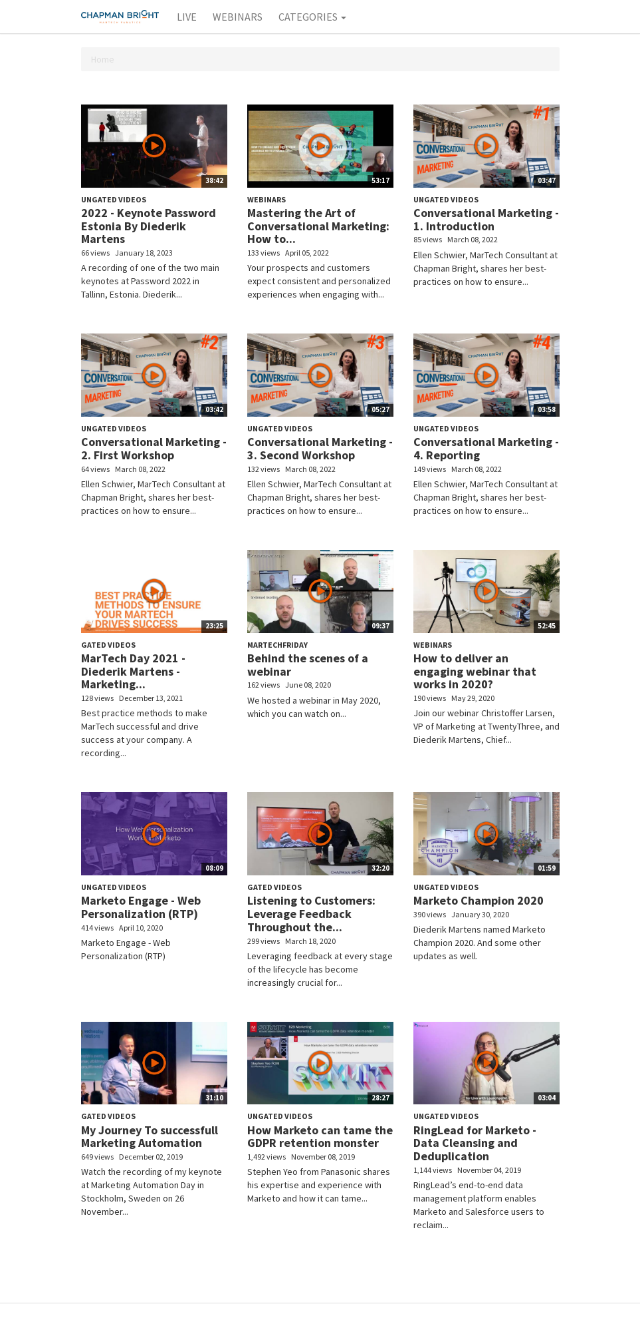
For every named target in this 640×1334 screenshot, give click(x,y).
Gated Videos (108, 645)
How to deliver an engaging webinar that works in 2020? (474, 671)
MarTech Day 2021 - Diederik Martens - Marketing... (133, 671)
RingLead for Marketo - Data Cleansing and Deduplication (474, 1143)
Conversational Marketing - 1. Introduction (486, 219)
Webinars (238, 16)
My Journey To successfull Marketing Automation (149, 1136)
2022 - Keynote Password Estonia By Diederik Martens (148, 226)
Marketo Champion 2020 (478, 900)
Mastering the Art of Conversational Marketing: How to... (318, 226)
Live (187, 16)
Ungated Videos (113, 199)
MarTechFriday (277, 645)
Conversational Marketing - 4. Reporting (486, 448)
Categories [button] (312, 16)
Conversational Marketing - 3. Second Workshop (320, 448)
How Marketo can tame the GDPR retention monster (320, 1136)
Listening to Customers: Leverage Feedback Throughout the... (311, 914)
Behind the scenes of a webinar (307, 664)
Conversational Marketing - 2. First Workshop (154, 448)
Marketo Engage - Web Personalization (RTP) (141, 907)
